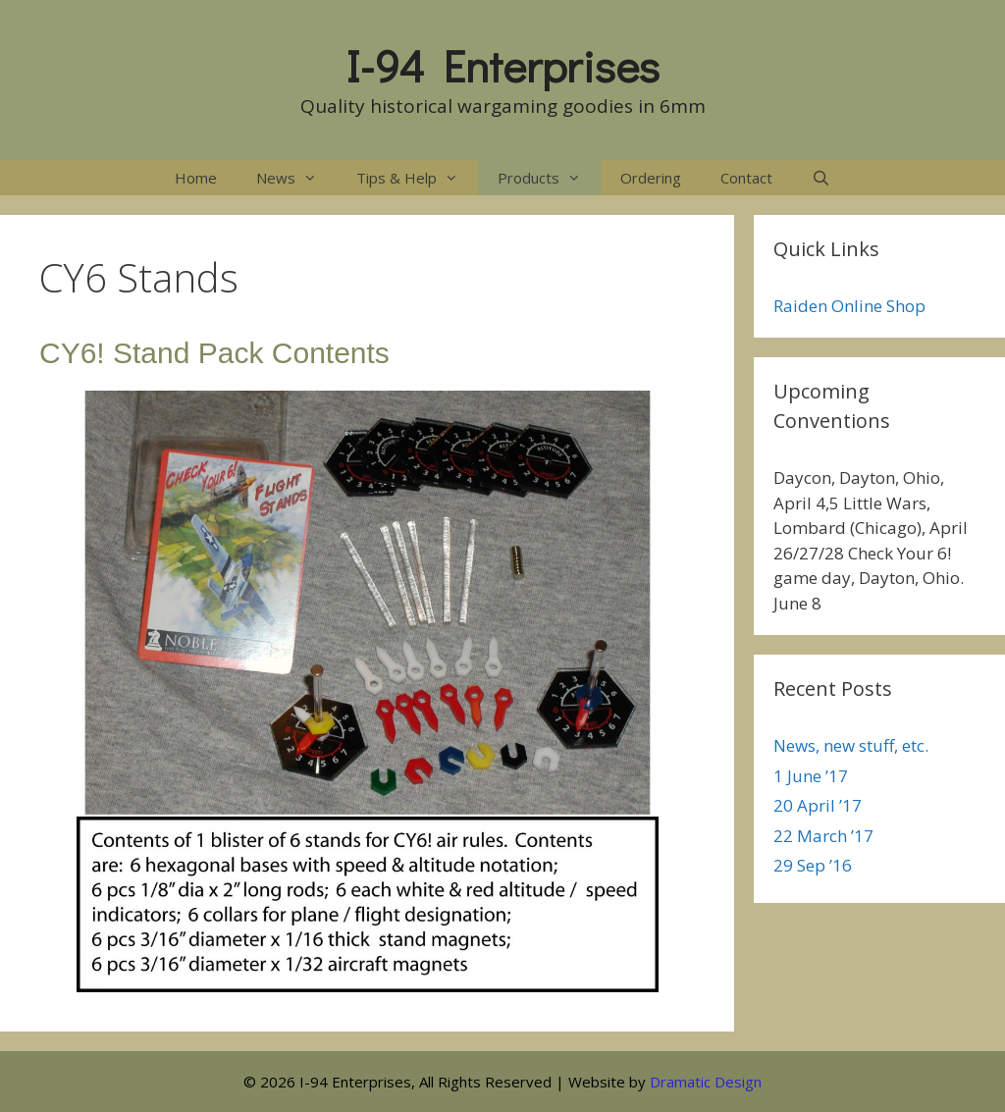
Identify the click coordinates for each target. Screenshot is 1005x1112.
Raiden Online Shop (849, 305)
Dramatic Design (706, 1081)
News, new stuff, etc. (850, 745)
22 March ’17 (823, 835)
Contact (746, 177)
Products (549, 177)
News (296, 177)
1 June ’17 (810, 776)
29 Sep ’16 (812, 865)
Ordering (650, 177)
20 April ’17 (817, 805)
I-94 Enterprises (503, 65)
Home (196, 177)
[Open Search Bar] (821, 177)
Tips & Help (417, 177)
